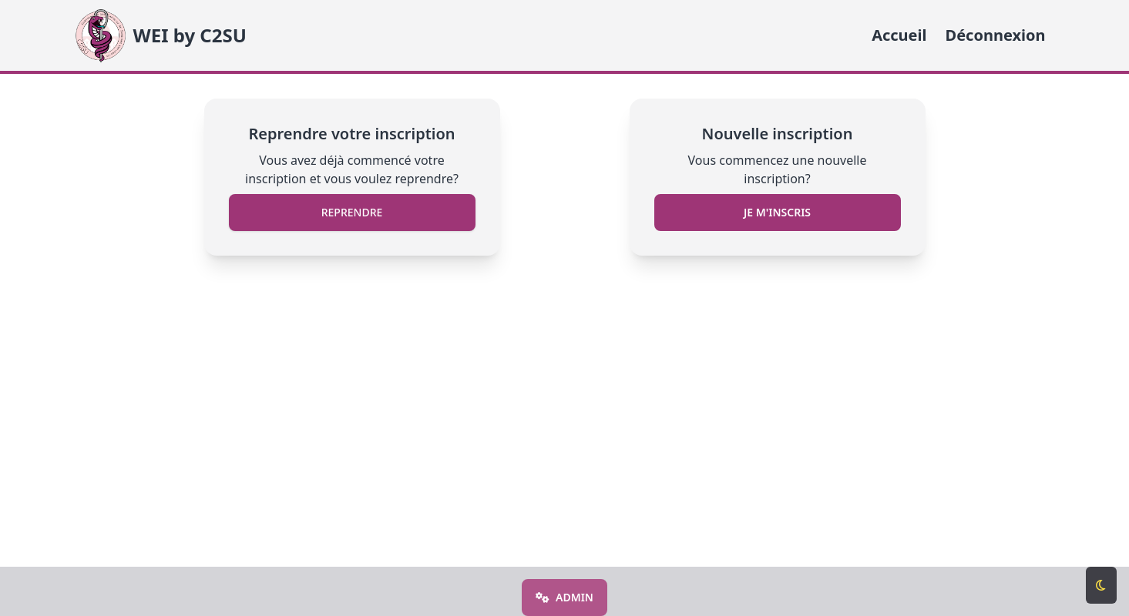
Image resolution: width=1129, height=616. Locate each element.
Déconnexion (996, 35)
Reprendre (352, 212)
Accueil (899, 35)
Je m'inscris (777, 212)
